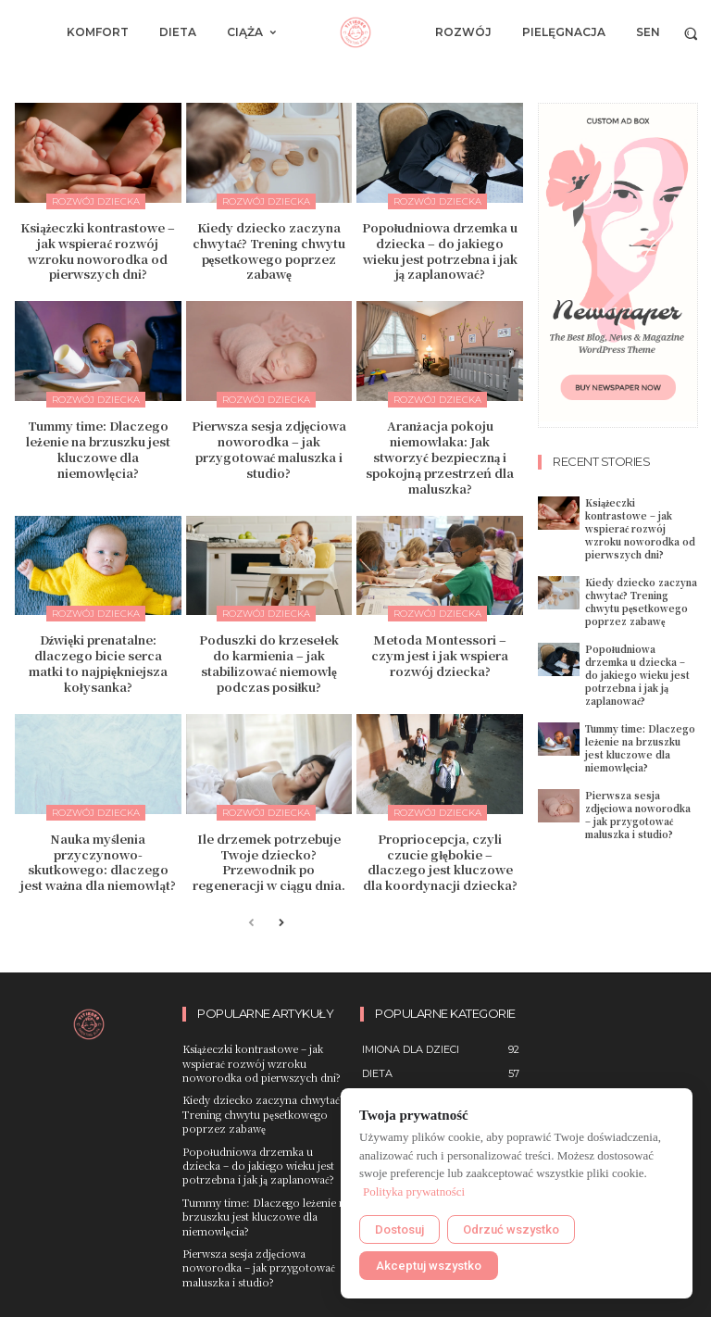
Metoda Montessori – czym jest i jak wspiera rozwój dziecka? (439, 655)
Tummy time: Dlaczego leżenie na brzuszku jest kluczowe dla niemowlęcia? (98, 449)
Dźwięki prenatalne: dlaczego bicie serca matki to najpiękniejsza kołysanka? (98, 663)
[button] (691, 33)
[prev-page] (251, 923)
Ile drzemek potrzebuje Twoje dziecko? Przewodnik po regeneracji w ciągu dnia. (269, 862)
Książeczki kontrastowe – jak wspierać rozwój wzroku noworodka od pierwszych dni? (97, 251)
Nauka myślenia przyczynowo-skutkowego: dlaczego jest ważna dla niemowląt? (98, 862)
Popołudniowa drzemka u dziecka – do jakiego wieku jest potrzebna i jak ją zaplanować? (440, 251)
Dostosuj (399, 1229)
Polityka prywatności (414, 1191)
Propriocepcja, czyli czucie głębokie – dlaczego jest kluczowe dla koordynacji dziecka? (440, 862)
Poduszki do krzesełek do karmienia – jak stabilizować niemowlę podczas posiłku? (269, 663)
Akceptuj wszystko (428, 1266)
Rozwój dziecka (96, 201)
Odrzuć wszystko (511, 1229)
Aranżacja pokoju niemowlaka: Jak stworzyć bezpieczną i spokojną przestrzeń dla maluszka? (440, 457)
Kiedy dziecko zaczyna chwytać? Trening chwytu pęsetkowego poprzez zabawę (269, 251)
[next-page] (281, 923)
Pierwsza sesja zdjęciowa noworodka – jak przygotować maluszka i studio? (269, 449)
